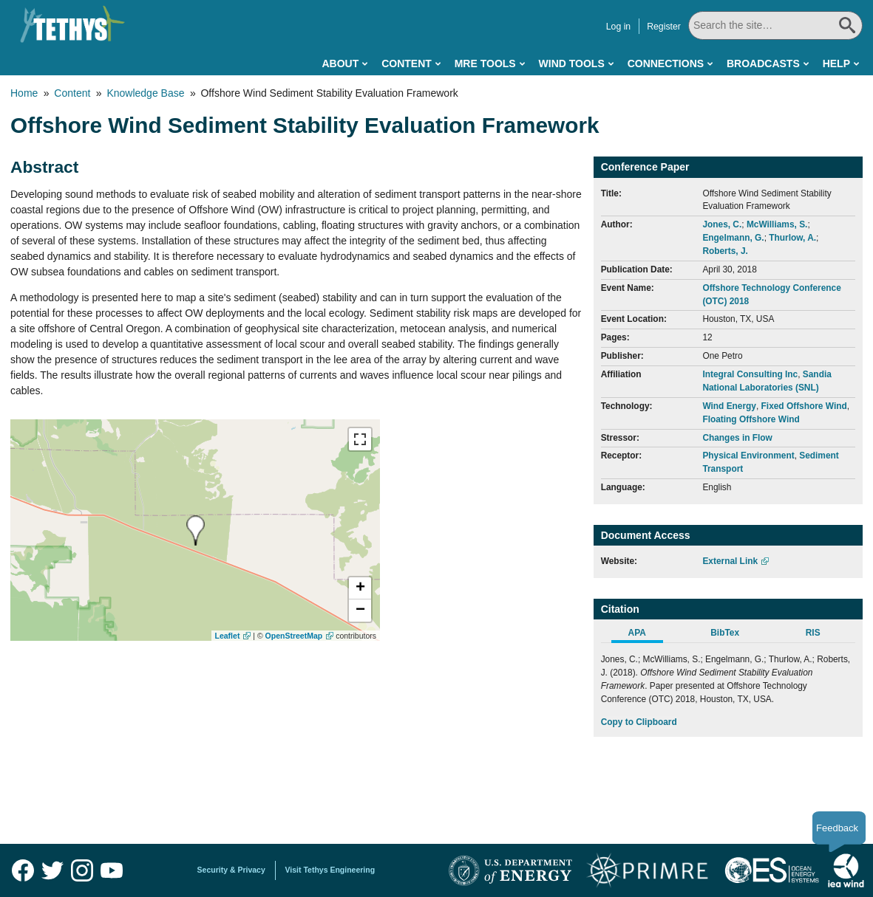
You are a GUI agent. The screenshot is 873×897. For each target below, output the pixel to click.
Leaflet (227, 635)
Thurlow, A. (792, 238)
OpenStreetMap (294, 635)
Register (664, 26)
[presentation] (195, 530)
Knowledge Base (145, 93)
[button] (360, 588)
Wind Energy (729, 406)
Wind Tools (572, 63)
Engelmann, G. (733, 238)
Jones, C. (721, 224)
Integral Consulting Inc (750, 374)
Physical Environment (748, 455)
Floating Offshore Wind (750, 419)
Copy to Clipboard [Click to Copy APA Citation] (639, 722)
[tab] (645, 635)
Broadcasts (763, 63)
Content (406, 63)
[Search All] (775, 25)
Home (24, 93)
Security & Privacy (231, 869)
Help (836, 63)
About (340, 63)
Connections (666, 63)
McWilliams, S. (777, 224)
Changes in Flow (737, 438)
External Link (730, 561)
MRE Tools (485, 63)
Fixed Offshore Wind (804, 406)
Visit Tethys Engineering (330, 869)
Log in (618, 26)
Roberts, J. (724, 251)
